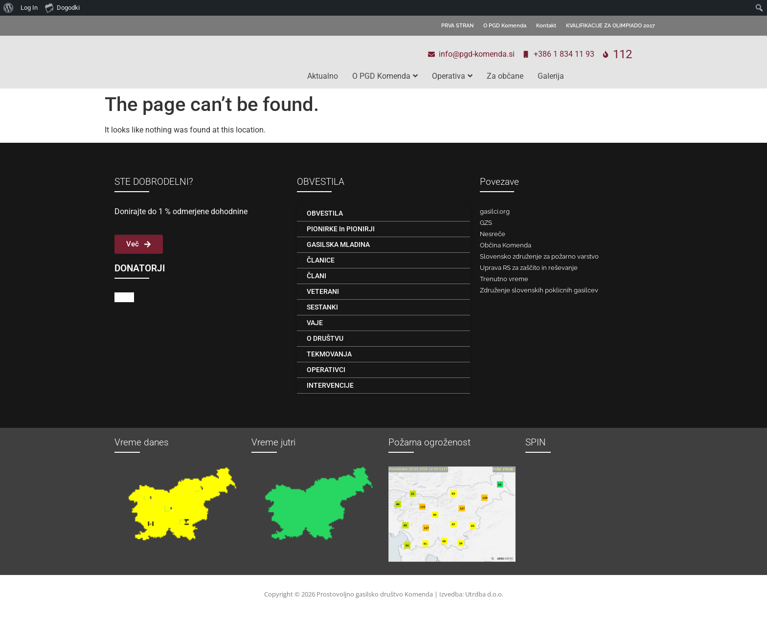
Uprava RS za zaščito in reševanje (529, 267)
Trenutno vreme (504, 279)
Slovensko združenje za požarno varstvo (539, 256)
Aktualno (322, 76)
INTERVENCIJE (330, 385)
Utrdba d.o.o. (484, 594)
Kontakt (546, 25)
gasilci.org (495, 211)
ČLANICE (321, 260)
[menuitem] (8, 8)
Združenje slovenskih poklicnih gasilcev (539, 290)
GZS (486, 222)
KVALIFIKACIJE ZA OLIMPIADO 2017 (610, 25)
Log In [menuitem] (29, 7)
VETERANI (323, 291)
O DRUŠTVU (325, 338)
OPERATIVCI (326, 370)
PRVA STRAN (457, 25)
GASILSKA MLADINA (338, 244)
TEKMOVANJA (329, 354)
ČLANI (316, 276)
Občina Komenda (505, 245)
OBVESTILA (325, 213)
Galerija (551, 76)
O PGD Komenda (504, 25)
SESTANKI (322, 307)
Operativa (452, 76)
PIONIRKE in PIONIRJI (341, 229)
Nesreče (492, 234)
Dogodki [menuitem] (62, 7)
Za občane (505, 76)
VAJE (315, 323)
